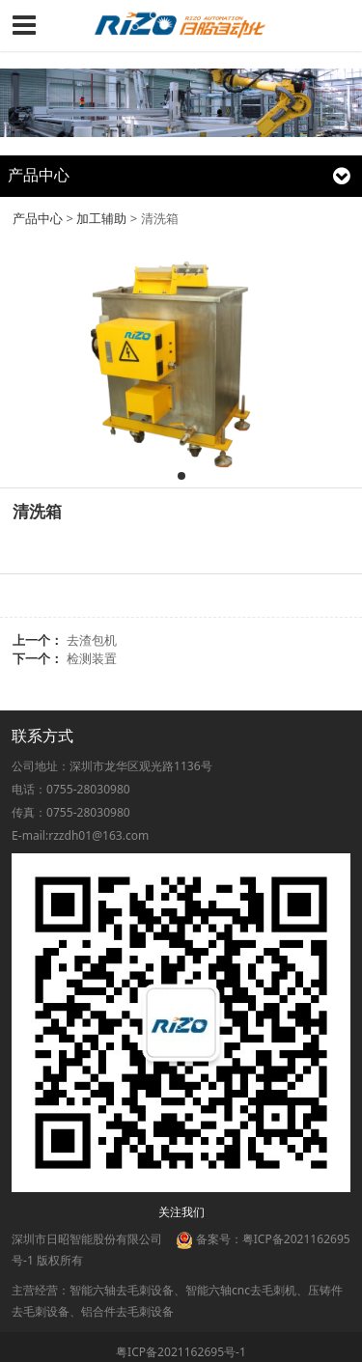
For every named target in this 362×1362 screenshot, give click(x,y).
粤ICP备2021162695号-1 (181, 1352)
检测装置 (92, 658)
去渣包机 (92, 640)
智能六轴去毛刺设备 (122, 1290)
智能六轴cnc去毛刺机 (240, 1290)
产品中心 (38, 218)
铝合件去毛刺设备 (127, 1311)
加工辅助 (101, 218)
